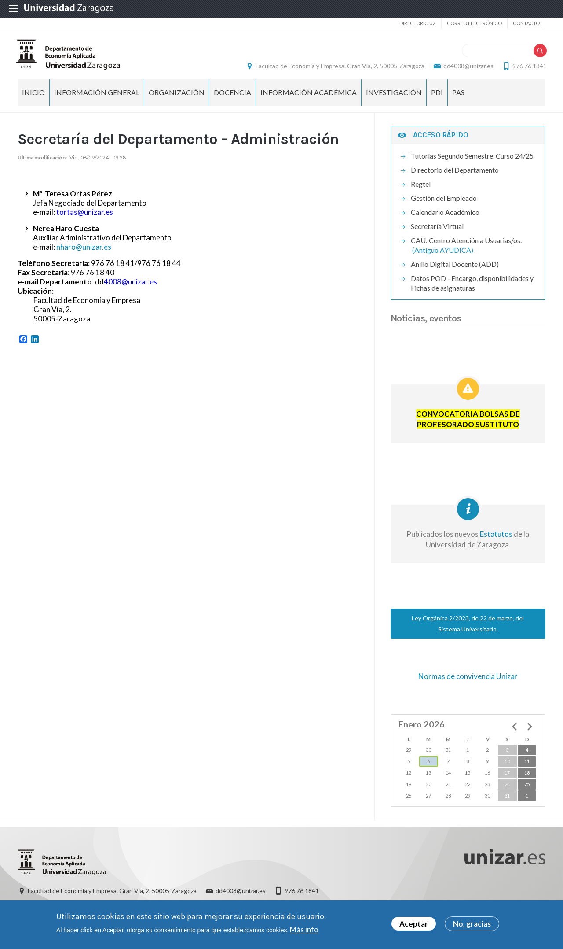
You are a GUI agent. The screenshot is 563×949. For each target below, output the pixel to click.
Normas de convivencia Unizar (468, 681)
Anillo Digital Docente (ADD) (455, 269)
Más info (304, 929)
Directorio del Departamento (455, 175)
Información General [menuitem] (96, 97)
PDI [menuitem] (437, 97)
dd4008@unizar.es (467, 68)
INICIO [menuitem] (33, 97)
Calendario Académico (445, 217)
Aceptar (413, 923)
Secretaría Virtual (437, 231)
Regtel (421, 189)
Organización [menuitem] (177, 97)
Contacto (526, 23)
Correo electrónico (474, 23)
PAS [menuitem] (458, 97)
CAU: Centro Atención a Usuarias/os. (466, 245)
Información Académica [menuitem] (308, 97)
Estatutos (495, 539)
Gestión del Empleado (444, 203)
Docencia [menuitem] (232, 97)
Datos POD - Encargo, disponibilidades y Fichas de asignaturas (472, 288)
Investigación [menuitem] (394, 97)
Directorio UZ (417, 23)
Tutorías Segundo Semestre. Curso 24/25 (472, 161)
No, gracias (472, 923)
